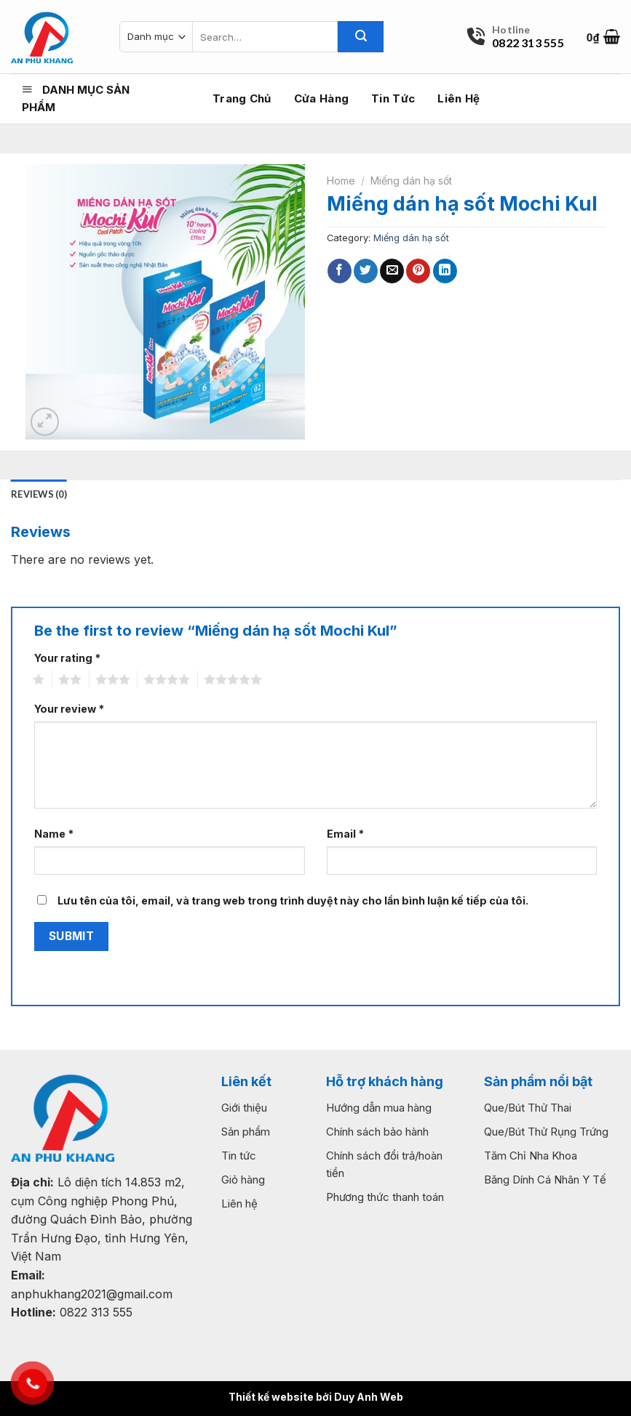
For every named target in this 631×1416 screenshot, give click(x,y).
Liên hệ (458, 98)
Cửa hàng (321, 98)
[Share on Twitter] (366, 271)
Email (345, 834)
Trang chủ (242, 98)
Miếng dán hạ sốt (411, 180)
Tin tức (393, 98)
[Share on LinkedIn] (445, 271)
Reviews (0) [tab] (39, 494)
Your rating (67, 658)
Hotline (511, 30)
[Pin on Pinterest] (418, 271)
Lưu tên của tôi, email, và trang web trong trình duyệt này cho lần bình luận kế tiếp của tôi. (292, 900)
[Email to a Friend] (392, 271)
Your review (69, 709)
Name (54, 834)
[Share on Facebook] (340, 271)
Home (341, 180)
